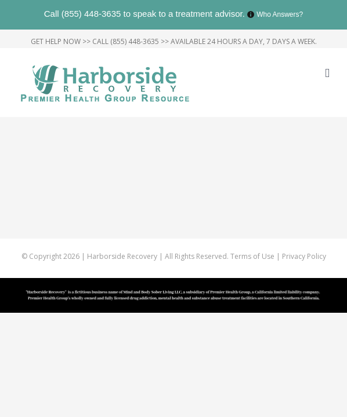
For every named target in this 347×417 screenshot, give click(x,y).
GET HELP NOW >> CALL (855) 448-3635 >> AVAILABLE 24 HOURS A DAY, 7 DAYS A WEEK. (174, 41)
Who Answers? (279, 14)
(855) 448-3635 (91, 14)
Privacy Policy (304, 285)
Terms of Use (253, 285)
